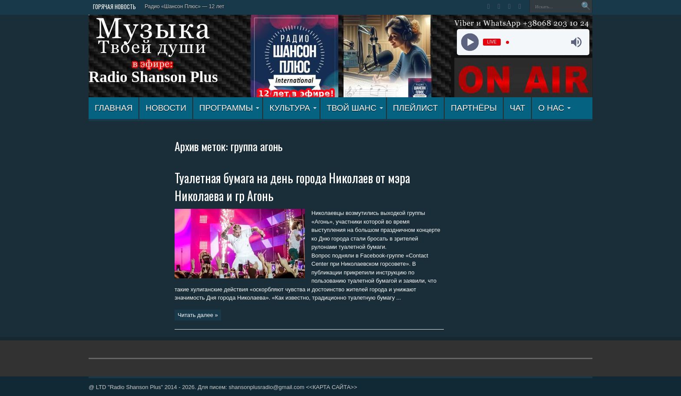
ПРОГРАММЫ (229, 107)
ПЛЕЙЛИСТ (415, 107)
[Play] (470, 42)
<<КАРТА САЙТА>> (331, 387)
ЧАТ (517, 107)
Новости (165, 107)
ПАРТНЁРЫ (474, 107)
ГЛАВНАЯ (113, 107)
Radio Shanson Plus (153, 77)
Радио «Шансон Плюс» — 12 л (182, 6)
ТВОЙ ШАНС (355, 107)
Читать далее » (198, 315)
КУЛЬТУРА (293, 107)
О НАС (554, 107)
